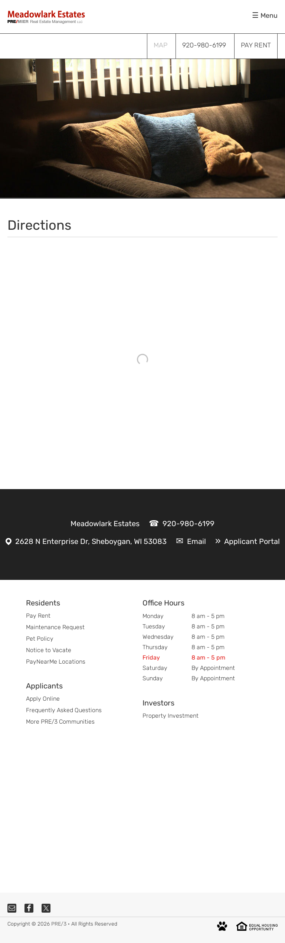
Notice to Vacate (48, 650)
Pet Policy (39, 638)
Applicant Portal (252, 541)
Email (196, 541)
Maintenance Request (55, 627)
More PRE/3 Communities (60, 721)
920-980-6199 (188, 523)
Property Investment (170, 715)
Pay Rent (38, 615)
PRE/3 (58, 924)
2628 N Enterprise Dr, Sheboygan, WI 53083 (91, 541)
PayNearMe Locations (55, 661)
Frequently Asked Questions (64, 710)
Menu (269, 15)
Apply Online (43, 698)
